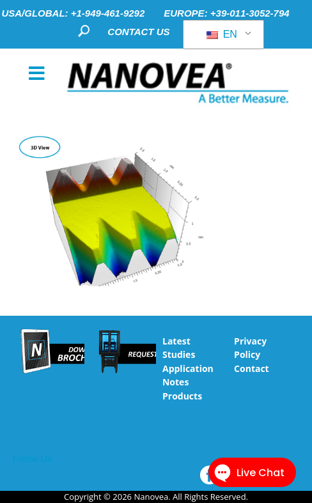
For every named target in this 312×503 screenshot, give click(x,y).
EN (222, 34)
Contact (251, 368)
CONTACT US (138, 31)
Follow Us (32, 459)
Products (182, 396)
